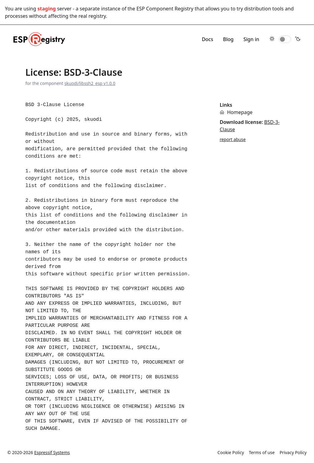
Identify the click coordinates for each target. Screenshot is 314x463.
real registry (92, 16)
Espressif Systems (52, 452)
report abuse (233, 139)
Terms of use (262, 452)
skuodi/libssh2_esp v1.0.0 (89, 83)
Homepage (239, 112)
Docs (207, 39)
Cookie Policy (230, 452)
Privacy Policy (293, 452)
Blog (228, 39)
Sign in (251, 39)
